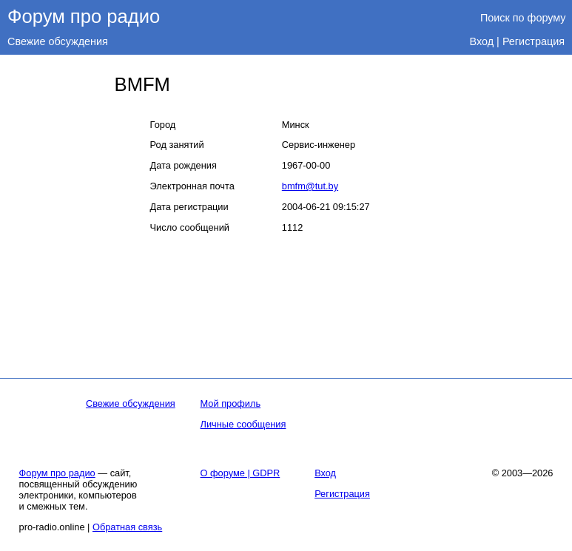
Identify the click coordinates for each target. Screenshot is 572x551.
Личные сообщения (243, 424)
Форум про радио (83, 16)
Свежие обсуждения (57, 41)
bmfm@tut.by (310, 186)
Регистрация (533, 41)
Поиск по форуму (523, 18)
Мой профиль (231, 403)
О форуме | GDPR (240, 473)
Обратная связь (127, 527)
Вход (482, 41)
